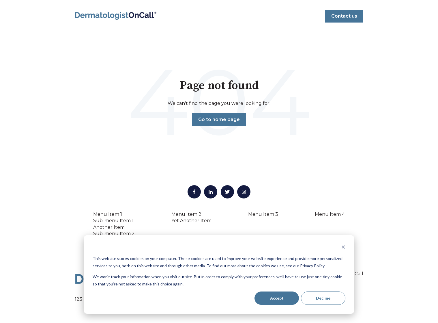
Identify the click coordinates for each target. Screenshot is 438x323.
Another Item (109, 227)
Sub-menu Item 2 (114, 233)
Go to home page (219, 119)
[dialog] (219, 274)
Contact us (344, 16)
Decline (323, 298)
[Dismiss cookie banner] (343, 247)
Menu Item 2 (186, 214)
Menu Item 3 (263, 214)
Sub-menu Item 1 (113, 220)
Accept (277, 298)
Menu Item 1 (107, 214)
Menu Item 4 (330, 214)
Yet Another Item (191, 220)
